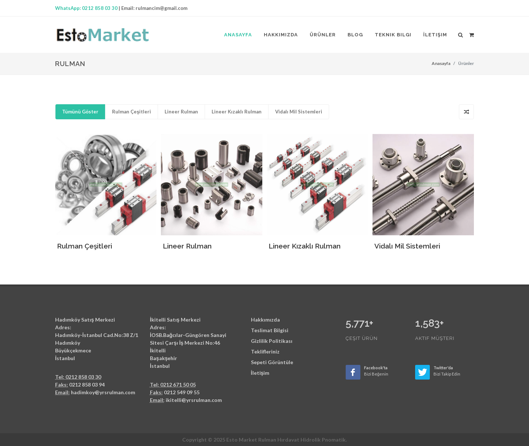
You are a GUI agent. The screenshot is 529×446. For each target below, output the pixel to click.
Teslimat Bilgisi (269, 330)
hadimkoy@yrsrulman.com (103, 392)
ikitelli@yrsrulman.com (194, 400)
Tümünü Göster (80, 112)
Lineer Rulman (181, 112)
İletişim (260, 373)
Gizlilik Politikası (271, 341)
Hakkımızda (265, 319)
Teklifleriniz (265, 351)
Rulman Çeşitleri (131, 112)
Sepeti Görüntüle (272, 362)
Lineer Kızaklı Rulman (237, 112)
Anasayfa (441, 63)
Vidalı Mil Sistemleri (298, 112)
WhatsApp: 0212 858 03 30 (86, 8)
